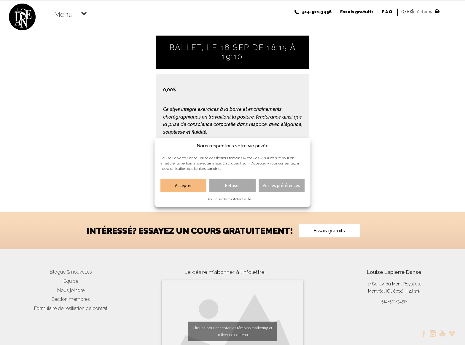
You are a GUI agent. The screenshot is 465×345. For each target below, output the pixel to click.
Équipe (70, 281)
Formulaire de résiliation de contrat (71, 308)
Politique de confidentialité (229, 199)
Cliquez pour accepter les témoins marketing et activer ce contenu (232, 331)
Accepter (183, 185)
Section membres (71, 299)
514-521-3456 (317, 11)
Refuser (232, 185)
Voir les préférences (281, 185)
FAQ (387, 11)
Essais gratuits (357, 11)
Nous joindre (71, 290)
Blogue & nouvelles (71, 272)
